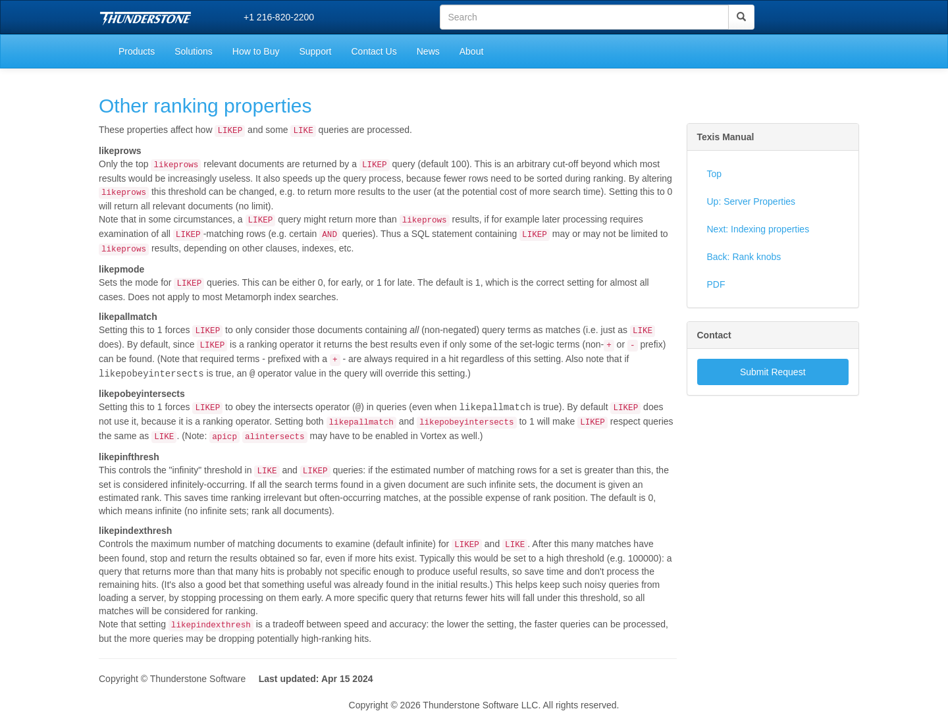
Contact (714, 335)
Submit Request (773, 372)
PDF (716, 284)
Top (714, 174)
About (472, 51)
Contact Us (373, 51)
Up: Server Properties (751, 201)
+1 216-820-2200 (279, 17)
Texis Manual (725, 137)
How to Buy (256, 51)
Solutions (193, 51)
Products (136, 51)
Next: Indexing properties (758, 229)
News (428, 51)
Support (315, 51)
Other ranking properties (205, 106)
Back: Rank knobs (744, 256)
